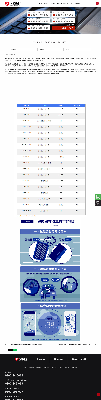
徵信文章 (65, 4)
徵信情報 (45, 4)
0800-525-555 (75, 388)
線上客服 (77, 4)
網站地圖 (76, 372)
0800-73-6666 (14, 388)
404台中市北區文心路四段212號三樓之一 (52, 394)
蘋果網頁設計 (57, 396)
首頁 (40, 4)
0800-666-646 (44, 388)
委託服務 (52, 4)
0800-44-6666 (14, 380)
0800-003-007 (75, 380)
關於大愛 (59, 4)
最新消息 (39, 42)
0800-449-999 (44, 380)
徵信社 (68, 49)
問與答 (72, 4)
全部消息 (13, 49)
